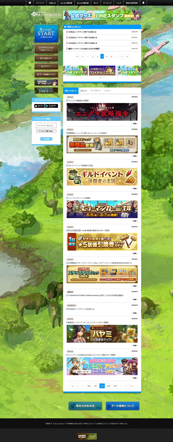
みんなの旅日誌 (83, 3)
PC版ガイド (46, 58)
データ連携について (46, 74)
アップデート (96, 90)
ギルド (95, 3)
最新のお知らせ (71, 90)
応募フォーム (123, 423)
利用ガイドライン (89, 423)
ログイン (46, 66)
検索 (47, 139)
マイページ (40, 3)
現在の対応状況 (132, 3)
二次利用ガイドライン (102, 423)
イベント (107, 90)
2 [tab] (104, 78)
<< (77, 56)
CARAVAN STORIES (86, 436)
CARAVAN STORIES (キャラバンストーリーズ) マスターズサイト (46, 14)
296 (89, 386)
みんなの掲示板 (66, 3)
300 (115, 386)
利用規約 (48, 423)
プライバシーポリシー (59, 423)
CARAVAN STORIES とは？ (46, 82)
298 (102, 386)
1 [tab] (100, 78)
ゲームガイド (46, 90)
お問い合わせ (114, 423)
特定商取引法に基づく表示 (74, 423)
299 (108, 386)
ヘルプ (118, 3)
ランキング (107, 3)
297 (95, 386)
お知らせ (52, 3)
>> (127, 56)
